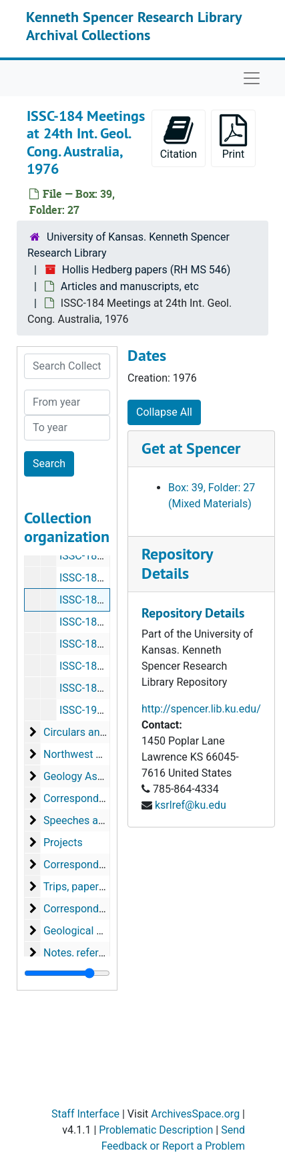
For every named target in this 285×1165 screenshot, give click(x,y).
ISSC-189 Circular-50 (108, 688)
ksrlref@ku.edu (190, 805)
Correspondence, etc (92, 908)
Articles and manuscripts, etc (130, 286)
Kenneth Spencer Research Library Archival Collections (134, 25)
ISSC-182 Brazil (95, 555)
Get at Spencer (190, 448)
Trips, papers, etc (83, 886)
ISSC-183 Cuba (94, 577)
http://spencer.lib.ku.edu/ (201, 708)
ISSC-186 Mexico (99, 622)
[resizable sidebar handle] (67, 973)
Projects (63, 842)
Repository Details (176, 563)
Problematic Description (156, 1130)
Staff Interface (85, 1114)
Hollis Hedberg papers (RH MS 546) (146, 269)
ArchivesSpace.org (195, 1114)
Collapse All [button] (164, 412)
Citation (178, 137)
